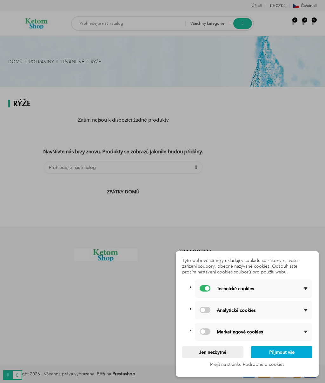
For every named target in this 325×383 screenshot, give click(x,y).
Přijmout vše (282, 352)
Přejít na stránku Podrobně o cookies (247, 364)
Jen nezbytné (212, 352)
